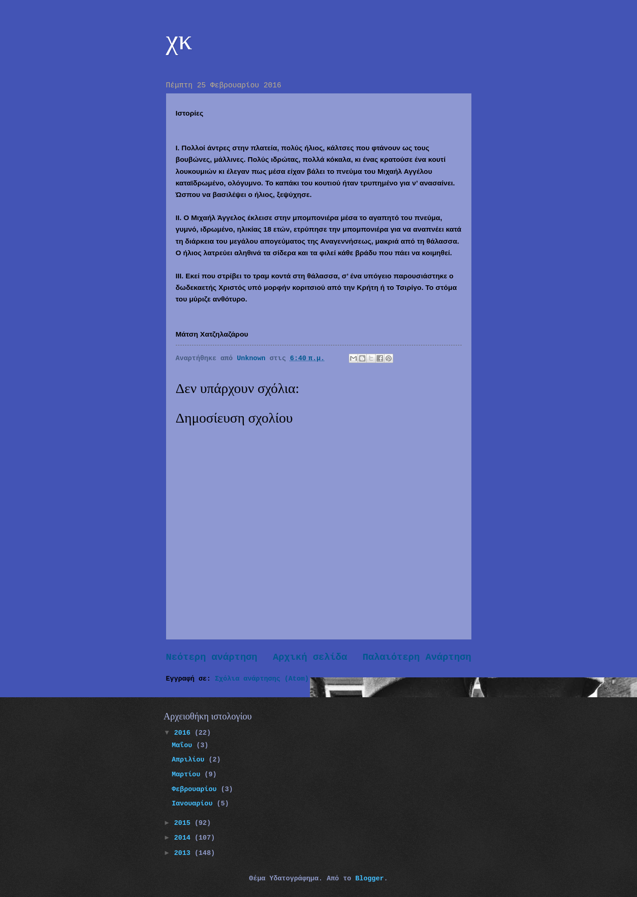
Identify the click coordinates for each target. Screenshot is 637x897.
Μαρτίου (188, 774)
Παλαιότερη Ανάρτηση (417, 657)
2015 (184, 823)
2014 (184, 838)
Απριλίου (190, 759)
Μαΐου (184, 745)
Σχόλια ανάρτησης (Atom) (262, 678)
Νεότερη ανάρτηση (212, 657)
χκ (179, 40)
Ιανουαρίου (194, 803)
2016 (184, 733)
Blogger (369, 878)
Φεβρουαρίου (196, 789)
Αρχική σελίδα (310, 657)
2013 (184, 853)
